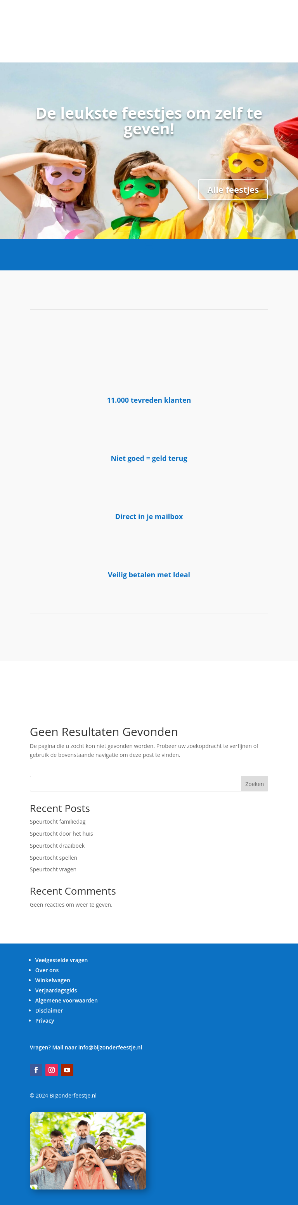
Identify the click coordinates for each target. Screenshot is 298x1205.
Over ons (47, 970)
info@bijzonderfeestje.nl (110, 1047)
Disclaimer (49, 1010)
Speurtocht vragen (53, 869)
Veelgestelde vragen (61, 960)
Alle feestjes (233, 189)
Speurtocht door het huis (61, 833)
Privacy (44, 1020)
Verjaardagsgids (56, 990)
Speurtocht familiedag (58, 821)
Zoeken (254, 784)
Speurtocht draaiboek (57, 845)
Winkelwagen (52, 980)
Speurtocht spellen (53, 857)
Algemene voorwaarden (66, 1000)
